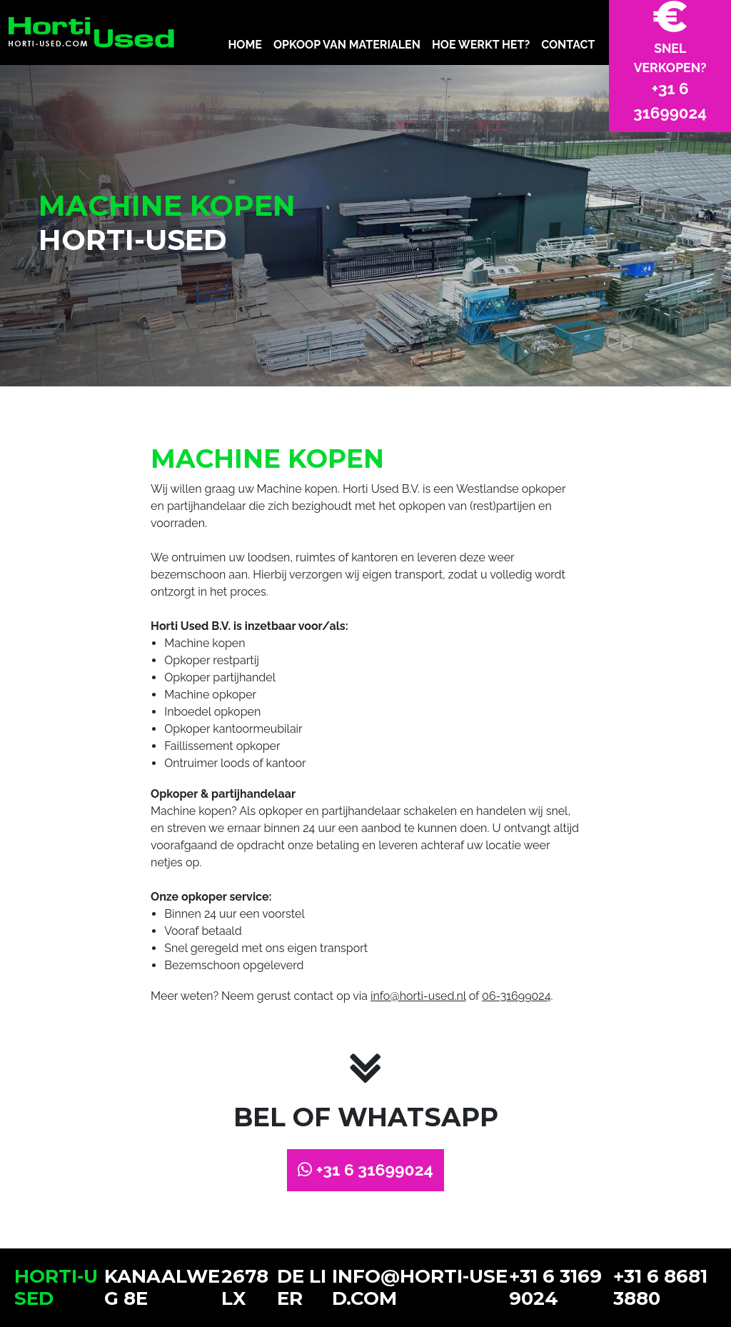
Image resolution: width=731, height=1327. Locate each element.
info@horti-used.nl (418, 996)
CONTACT (568, 44)
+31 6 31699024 (365, 1169)
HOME (244, 44)
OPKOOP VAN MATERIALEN (346, 44)
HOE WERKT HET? (481, 44)
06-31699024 (516, 996)
